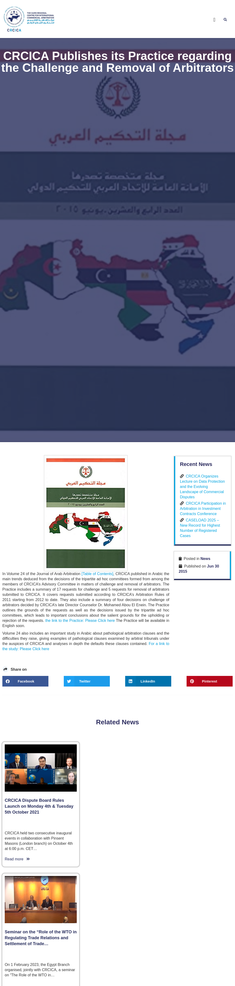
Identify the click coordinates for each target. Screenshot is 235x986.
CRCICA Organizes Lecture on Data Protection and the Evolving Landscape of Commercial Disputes (202, 485)
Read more (17, 858)
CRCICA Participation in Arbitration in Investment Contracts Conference (203, 507)
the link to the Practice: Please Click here (80, 619)
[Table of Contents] (97, 573)
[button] (214, 20)
